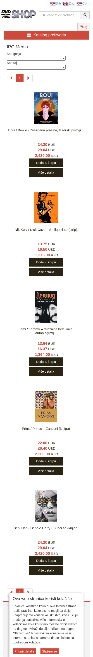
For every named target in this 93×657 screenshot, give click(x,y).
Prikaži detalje (24, 651)
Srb (55, 3)
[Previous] (11, 78)
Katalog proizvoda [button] (46, 35)
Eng (69, 3)
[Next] (28, 78)
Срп (82, 3)
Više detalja (46, 172)
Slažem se (49, 651)
